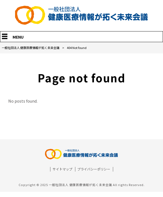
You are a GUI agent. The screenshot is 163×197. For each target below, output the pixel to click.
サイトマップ (62, 169)
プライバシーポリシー (93, 169)
